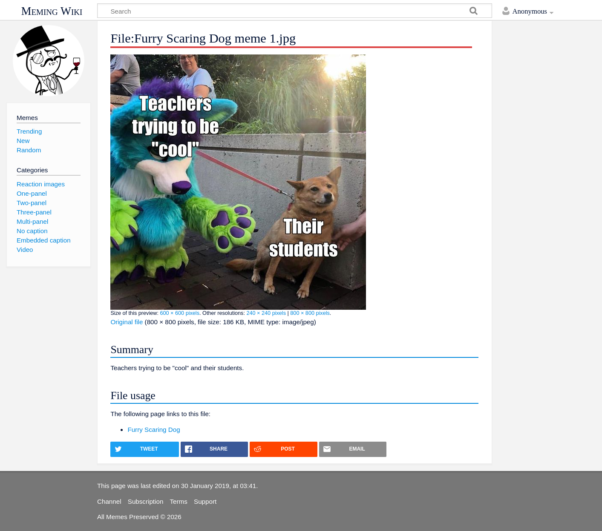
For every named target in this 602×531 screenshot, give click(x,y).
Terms (178, 501)
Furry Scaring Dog (153, 429)
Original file (126, 321)
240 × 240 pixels (266, 313)
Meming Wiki (52, 11)
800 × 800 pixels (310, 313)
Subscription (146, 501)
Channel (109, 501)
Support (205, 501)
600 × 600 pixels (179, 313)
